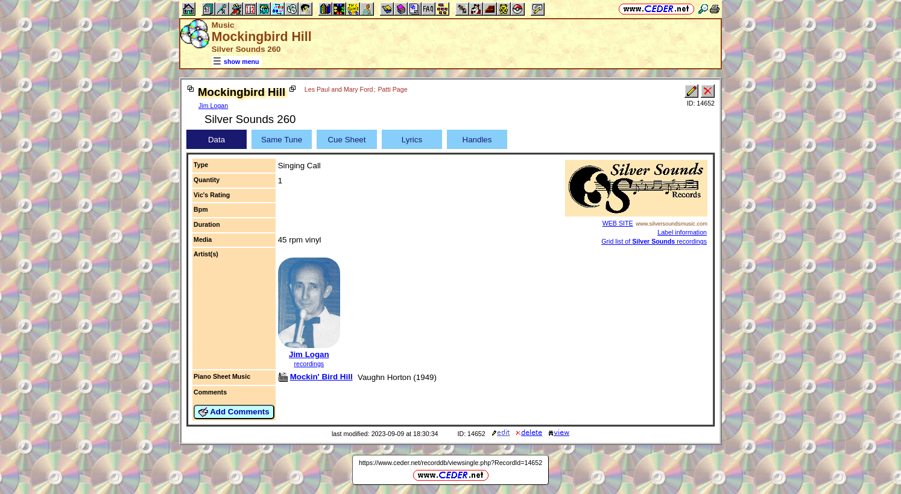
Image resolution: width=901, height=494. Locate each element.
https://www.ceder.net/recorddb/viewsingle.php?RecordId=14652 (450, 462)
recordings (309, 363)
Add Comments (234, 412)
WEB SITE (617, 223)
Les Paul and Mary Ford (339, 89)
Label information (682, 232)
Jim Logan (213, 105)
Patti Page (392, 89)
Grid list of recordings (654, 241)
